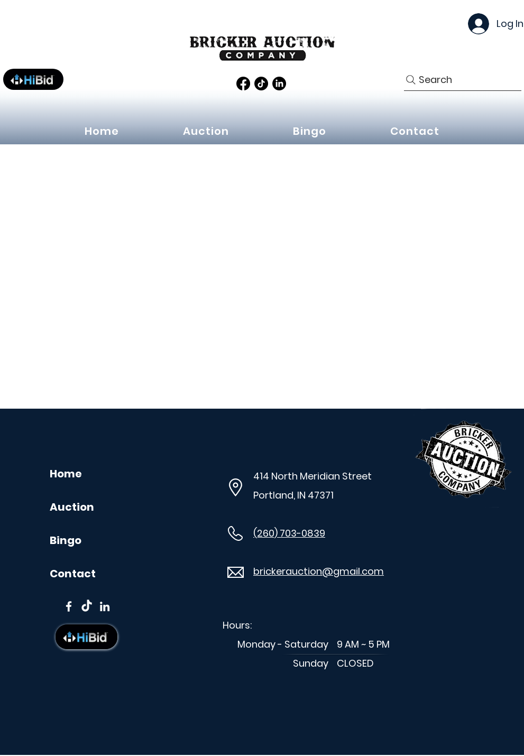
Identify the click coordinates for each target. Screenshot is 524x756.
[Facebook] (243, 83)
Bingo (65, 540)
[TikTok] (261, 83)
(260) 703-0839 (289, 533)
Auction (72, 507)
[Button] (33, 79)
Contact (73, 573)
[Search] (462, 80)
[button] (206, 131)
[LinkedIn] (279, 83)
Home (66, 473)
